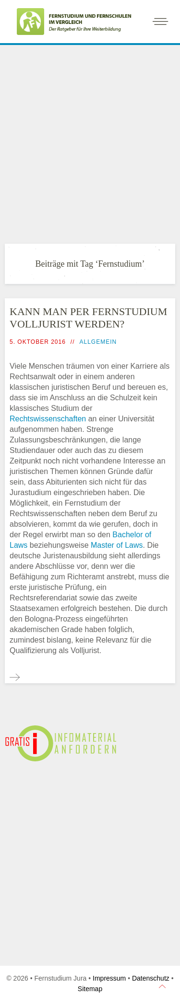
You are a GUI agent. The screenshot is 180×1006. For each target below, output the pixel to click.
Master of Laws (117, 545)
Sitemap (90, 989)
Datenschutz (150, 978)
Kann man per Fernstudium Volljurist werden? (88, 317)
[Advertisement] (90, 142)
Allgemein (98, 342)
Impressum (109, 978)
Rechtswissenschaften (48, 419)
